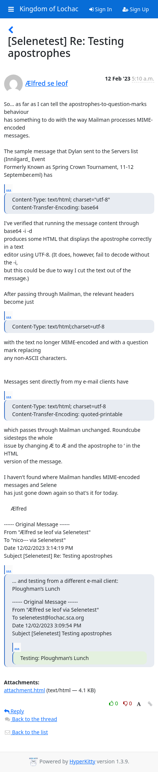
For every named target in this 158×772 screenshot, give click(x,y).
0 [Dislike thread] (127, 703)
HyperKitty (82, 761)
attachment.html (24, 690)
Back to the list (26, 732)
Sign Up (136, 9)
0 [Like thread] (114, 703)
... (9, 188)
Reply (14, 711)
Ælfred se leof (46, 83)
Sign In (100, 9)
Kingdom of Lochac (48, 8)
